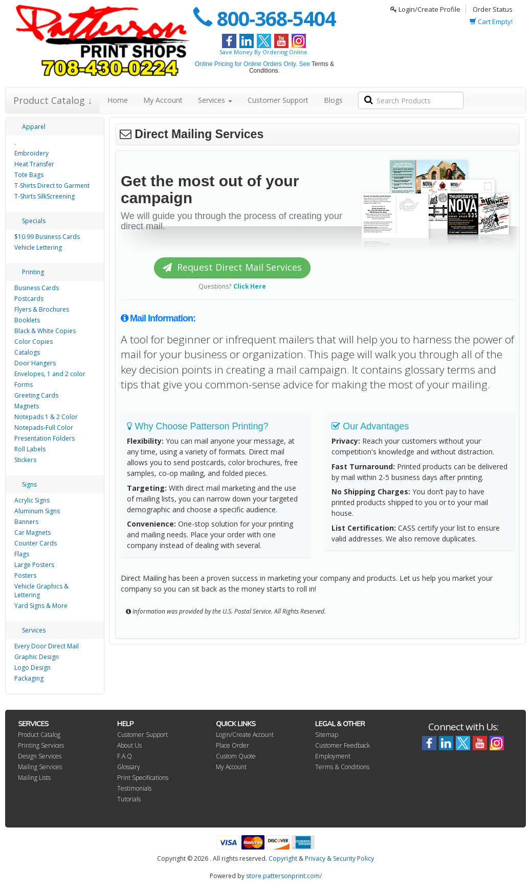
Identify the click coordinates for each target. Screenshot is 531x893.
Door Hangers (35, 363)
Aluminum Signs (37, 511)
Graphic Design (36, 656)
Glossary (128, 767)
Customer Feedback (342, 745)
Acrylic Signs (32, 500)
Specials (34, 220)
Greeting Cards (36, 395)
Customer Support (278, 100)
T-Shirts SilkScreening (44, 196)
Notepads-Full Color (43, 427)
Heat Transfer (34, 164)
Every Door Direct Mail (46, 646)
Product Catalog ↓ (52, 100)
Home (117, 100)
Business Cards (36, 288)
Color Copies (33, 341)
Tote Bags (28, 174)
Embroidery (31, 153)
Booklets (27, 320)
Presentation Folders (44, 438)
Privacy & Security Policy (339, 858)
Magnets (26, 406)
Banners (26, 521)
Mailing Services (40, 767)
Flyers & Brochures (41, 309)
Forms (23, 384)
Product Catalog (39, 734)
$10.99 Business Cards (47, 236)
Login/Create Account (245, 734)
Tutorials (129, 799)
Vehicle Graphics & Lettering (41, 590)
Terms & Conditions (342, 767)
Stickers (25, 459)
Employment (332, 756)
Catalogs (27, 352)
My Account (163, 100)
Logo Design (32, 667)
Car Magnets (32, 532)
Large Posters (34, 564)
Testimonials (134, 788)
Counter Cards (35, 543)
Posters (25, 575)
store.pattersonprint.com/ (284, 876)
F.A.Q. (125, 756)
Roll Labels (30, 449)
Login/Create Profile (425, 9)
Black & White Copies (45, 330)
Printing (33, 272)
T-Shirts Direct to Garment (52, 185)
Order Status (493, 9)
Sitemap (326, 734)
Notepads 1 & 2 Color (46, 416)
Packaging (28, 678)
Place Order (232, 745)
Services (215, 100)
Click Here (249, 286)
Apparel (34, 126)
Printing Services (41, 745)
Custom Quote (236, 756)
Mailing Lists (34, 777)
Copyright (283, 858)
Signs (29, 484)
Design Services (39, 756)
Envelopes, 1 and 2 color (49, 373)
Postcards (28, 298)
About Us (129, 745)
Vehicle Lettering (38, 247)
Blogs (333, 100)
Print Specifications (142, 777)
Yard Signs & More (41, 605)
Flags (21, 554)
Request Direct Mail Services (232, 267)
